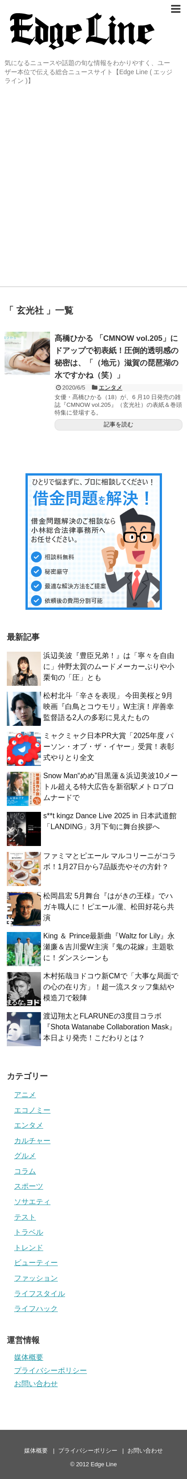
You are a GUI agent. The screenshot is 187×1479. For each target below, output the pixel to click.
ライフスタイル (39, 1293)
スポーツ (28, 1186)
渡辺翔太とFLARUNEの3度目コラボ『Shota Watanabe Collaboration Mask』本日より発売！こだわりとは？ (109, 1027)
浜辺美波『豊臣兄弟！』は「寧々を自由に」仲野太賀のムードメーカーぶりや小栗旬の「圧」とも (108, 666)
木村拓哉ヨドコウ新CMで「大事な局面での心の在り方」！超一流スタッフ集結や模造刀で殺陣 (110, 987)
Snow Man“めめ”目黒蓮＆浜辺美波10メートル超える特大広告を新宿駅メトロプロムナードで (110, 786)
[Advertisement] (93, 188)
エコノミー (32, 1110)
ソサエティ (32, 1201)
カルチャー (32, 1141)
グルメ (25, 1156)
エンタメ (110, 387)
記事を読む (118, 424)
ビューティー (36, 1262)
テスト (25, 1217)
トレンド (28, 1247)
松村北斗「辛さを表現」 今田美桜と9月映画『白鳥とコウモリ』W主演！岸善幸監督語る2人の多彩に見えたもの (108, 706)
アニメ (25, 1095)
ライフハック (36, 1308)
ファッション (36, 1278)
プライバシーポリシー (50, 1370)
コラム (25, 1171)
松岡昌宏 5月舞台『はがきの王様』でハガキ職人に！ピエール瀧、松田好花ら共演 (108, 907)
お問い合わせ (36, 1384)
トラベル (28, 1232)
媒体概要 (28, 1357)
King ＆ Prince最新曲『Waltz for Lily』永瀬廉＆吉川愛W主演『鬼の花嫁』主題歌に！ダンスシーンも (109, 947)
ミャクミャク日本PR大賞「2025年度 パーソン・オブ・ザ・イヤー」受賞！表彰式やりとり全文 (108, 746)
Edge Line (104, 1464)
